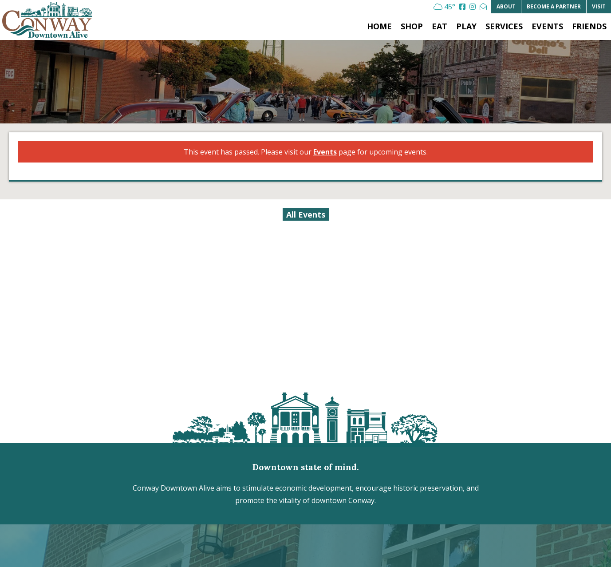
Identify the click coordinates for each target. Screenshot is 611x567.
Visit (599, 6)
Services (504, 26)
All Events (305, 214)
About (506, 6)
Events (547, 26)
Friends (589, 26)
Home (379, 26)
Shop (412, 26)
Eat (439, 26)
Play (466, 26)
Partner (554, 6)
